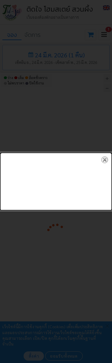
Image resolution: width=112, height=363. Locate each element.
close (104, 156)
